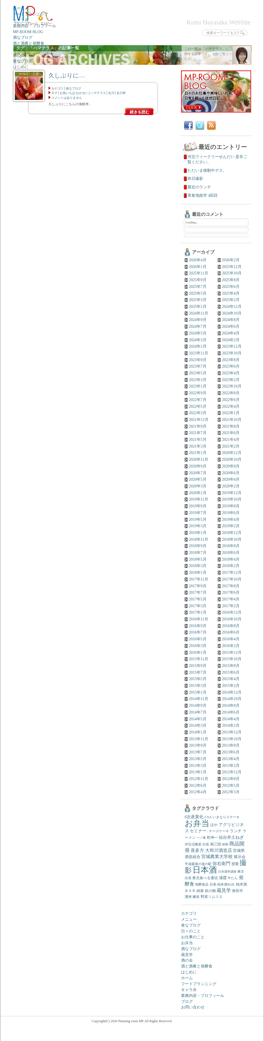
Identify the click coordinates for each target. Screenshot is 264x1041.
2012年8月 (231, 779)
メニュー (189, 919)
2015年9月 (198, 666)
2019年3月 (198, 526)
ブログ (187, 1001)
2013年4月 (231, 759)
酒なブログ (23, 37)
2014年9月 (198, 705)
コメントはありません (66, 97)
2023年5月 (198, 373)
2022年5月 (198, 406)
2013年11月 (198, 739)
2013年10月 (232, 739)
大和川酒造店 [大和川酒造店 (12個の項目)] (218, 850)
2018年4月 (231, 559)
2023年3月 (198, 380)
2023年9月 (198, 360)
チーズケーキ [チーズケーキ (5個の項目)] (219, 831)
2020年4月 (231, 479)
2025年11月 (198, 273)
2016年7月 (198, 632)
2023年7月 (198, 366)
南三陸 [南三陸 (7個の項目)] (215, 844)
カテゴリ (189, 913)
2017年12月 (232, 572)
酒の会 (19, 55)
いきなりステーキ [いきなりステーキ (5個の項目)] (226, 817)
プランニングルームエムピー (33, 16)
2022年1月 (231, 413)
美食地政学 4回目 (202, 195)
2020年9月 (198, 466)
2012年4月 (198, 792)
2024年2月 (231, 340)
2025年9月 (198, 280)
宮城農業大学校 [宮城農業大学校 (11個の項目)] (217, 856)
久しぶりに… (66, 75)
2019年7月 (198, 513)
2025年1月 (198, 306)
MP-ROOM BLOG (28, 32)
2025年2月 (231, 300)
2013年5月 (198, 759)
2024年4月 (231, 333)
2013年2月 (231, 765)
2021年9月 (198, 426)
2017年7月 (198, 592)
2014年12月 (232, 692)
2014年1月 (198, 732)
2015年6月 (231, 672)
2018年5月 (198, 559)
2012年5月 (231, 785)
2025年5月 (198, 293)
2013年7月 (198, 752)
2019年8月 (231, 506)
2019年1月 (198, 533)
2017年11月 (198, 579)
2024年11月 (198, 313)
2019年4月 (231, 519)
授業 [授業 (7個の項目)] (235, 864)
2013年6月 (231, 752)
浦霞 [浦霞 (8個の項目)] (223, 878)
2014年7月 (198, 712)
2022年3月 (198, 413)
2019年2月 (231, 526)
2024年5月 (198, 333)
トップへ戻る (237, 1037)
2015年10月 (232, 659)
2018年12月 (232, 533)
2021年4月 (231, 439)
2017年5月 (198, 599)
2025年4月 (231, 293)
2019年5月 (198, 519)
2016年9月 (198, 626)
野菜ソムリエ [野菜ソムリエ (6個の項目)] (212, 897)
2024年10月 (232, 313)
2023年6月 (231, 366)
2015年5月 (198, 679)
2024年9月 (198, 320)
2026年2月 (231, 260)
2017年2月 (231, 606)
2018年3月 (198, 566)
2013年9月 (198, 745)
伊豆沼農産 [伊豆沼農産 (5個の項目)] (193, 844)
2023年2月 (231, 380)
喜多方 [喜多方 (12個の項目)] (197, 850)
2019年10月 (232, 499)
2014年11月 (198, 699)
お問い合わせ (193, 1007)
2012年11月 (198, 779)
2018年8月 (231, 546)
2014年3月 (198, 725)
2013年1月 (198, 772)
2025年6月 (231, 287)
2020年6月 (231, 473)
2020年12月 (232, 453)
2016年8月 (231, 626)
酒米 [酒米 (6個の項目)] (188, 897)
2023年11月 (198, 353)
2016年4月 (231, 639)
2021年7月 (198, 433)
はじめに (21, 67)
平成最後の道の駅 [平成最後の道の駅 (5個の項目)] (198, 864)
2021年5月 (198, 439)
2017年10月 (232, 579)
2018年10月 (232, 539)
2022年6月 (231, 400)
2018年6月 (231, 553)
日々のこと (191, 931)
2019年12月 (232, 493)
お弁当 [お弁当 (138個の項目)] (197, 823)
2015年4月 (231, 679)
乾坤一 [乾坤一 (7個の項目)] (212, 837)
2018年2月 (231, 566)
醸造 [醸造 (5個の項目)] (196, 897)
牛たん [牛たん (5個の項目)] (233, 878)
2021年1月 (198, 453)
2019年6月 (231, 513)
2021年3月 (198, 446)
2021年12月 (199, 420)
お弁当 (187, 943)
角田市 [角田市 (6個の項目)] (237, 891)
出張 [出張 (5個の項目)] (205, 844)
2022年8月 (231, 393)
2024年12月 (232, 306)
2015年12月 (232, 652)
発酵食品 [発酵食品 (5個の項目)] (202, 884)
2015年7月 (198, 672)
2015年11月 (198, 659)
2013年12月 (232, 732)
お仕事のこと (193, 937)
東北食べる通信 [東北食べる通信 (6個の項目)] (205, 878)
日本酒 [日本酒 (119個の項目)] (205, 870)
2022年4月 (231, 406)
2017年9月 (198, 586)
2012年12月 (232, 772)
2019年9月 (198, 506)
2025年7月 (198, 287)
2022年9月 (198, 393)
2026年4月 (198, 260)
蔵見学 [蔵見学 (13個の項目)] (224, 890)
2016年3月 (198, 646)
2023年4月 (231, 373)
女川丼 (121, 93)
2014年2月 (231, 725)
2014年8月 (231, 705)
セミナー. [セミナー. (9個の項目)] (199, 831)
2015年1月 (198, 692)
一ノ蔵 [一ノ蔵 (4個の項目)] (201, 837)
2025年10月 (232, 273)
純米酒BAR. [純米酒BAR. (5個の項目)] (226, 884)
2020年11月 (198, 459)
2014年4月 (231, 719)
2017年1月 (198, 612)
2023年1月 (198, 386)
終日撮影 (195, 178)
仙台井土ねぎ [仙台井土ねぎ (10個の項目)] (231, 837)
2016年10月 (232, 619)
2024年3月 (198, 340)
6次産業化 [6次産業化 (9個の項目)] (194, 817)
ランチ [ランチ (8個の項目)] (236, 831)
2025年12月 (232, 267)
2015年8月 (231, 666)
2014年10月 (232, 699)
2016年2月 (231, 646)
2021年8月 (231, 426)
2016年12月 (232, 612)
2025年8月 (231, 280)
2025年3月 (198, 300)
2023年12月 (232, 346)
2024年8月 (231, 320)
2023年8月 (231, 360)
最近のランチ (199, 187)
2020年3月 (198, 486)
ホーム (187, 978)
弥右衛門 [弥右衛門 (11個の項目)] (221, 863)
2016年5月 (198, 639)
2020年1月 (198, 493)
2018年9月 (198, 546)
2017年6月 (231, 592)
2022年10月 (232, 386)
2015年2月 (231, 686)
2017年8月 (231, 586)
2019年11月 (198, 499)
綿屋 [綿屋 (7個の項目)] (200, 891)
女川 (111, 93)
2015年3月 (198, 686)
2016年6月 (231, 632)
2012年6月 (198, 785)
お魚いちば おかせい (74, 93)
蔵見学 (187, 955)
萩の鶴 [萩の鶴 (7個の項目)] (210, 891)
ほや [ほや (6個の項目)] (213, 825)
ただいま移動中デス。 (207, 170)
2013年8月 (231, 745)
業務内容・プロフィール (34, 26)
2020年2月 (231, 486)
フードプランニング (198, 984)
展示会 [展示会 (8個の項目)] (240, 857)
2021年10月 (232, 420)
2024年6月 (231, 326)
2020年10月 (232, 459)
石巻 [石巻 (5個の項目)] (213, 884)
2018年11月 (198, 539)
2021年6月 (231, 433)
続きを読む (139, 112)
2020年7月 (198, 473)
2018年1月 (198, 572)
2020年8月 (231, 466)
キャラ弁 (189, 990)
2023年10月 (232, 353)
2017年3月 (198, 606)
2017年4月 (231, 599)
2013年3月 (198, 765)
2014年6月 (231, 712)
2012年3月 (231, 792)
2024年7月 (198, 326)
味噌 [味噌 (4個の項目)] (225, 844)
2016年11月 (198, 619)
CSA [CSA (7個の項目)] (208, 817)
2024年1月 (198, 346)
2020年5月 (198, 479)
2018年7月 (198, 553)
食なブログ (23, 61)
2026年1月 (198, 267)
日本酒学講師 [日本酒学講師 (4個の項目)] (227, 871)
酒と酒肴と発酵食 (28, 43)
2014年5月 (198, 719)
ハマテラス (98, 93)
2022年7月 (198, 400)
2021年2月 (231, 446)
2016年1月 (198, 652)
